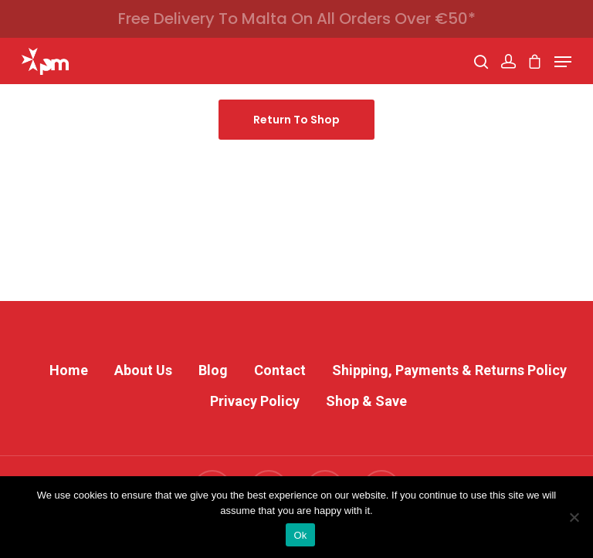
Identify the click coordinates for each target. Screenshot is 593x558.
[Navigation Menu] (562, 61)
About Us (143, 370)
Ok (300, 535)
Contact (280, 370)
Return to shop (296, 119)
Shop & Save (366, 401)
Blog (213, 370)
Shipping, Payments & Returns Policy (449, 370)
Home (68, 370)
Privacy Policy (255, 401)
